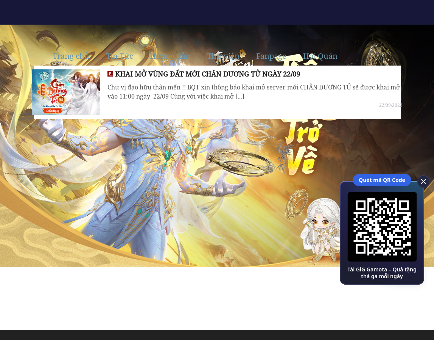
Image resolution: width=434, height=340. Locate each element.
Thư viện (223, 56)
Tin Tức (119, 56)
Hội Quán (320, 56)
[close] (420, 180)
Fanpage (271, 56)
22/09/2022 (391, 105)
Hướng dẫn (170, 56)
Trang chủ (71, 56)
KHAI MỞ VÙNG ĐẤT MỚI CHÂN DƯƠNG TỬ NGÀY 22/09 (207, 73)
